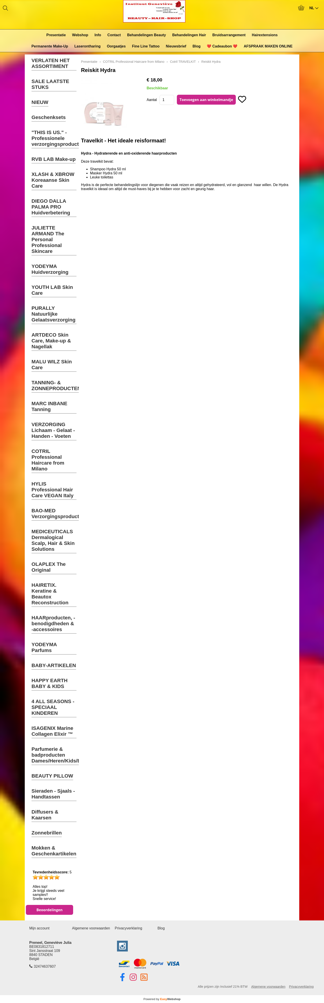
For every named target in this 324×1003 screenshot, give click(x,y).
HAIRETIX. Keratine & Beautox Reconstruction (50, 593)
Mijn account (39, 928)
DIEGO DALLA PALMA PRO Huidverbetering (51, 207)
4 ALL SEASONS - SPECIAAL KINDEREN (53, 707)
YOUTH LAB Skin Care (52, 290)
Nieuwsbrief (176, 46)
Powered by (162, 999)
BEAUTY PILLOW (52, 776)
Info (97, 35)
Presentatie (56, 35)
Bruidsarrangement (229, 35)
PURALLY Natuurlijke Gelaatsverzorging (53, 314)
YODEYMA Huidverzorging (50, 269)
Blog (197, 46)
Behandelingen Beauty (146, 35)
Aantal (152, 100)
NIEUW (40, 102)
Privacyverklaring (128, 928)
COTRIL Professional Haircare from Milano (48, 460)
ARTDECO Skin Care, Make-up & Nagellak (51, 340)
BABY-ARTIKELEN (54, 665)
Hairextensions (265, 35)
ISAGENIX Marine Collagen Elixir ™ (52, 731)
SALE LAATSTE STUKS (50, 84)
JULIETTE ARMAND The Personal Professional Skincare (48, 239)
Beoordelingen (49, 909)
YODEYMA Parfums (44, 647)
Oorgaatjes (116, 46)
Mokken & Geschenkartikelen (54, 851)
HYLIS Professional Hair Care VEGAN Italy (53, 489)
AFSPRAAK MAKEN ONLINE (268, 46)
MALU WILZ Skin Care (52, 364)
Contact (114, 35)
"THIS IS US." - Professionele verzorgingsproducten (58, 138)
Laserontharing (87, 46)
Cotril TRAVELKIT (183, 61)
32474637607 (45, 966)
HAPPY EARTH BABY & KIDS (50, 683)
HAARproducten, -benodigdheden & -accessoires (53, 623)
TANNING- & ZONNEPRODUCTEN (56, 385)
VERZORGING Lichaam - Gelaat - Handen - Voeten (53, 430)
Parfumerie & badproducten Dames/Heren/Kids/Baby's (63, 755)
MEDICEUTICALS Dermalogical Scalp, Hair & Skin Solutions (53, 540)
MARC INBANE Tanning (49, 406)
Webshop (80, 35)
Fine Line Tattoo (146, 46)
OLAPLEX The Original (49, 567)
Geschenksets (49, 117)
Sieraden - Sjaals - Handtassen (53, 794)
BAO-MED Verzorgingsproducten (58, 513)
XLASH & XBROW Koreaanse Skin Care (53, 180)
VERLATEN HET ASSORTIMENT (51, 63)
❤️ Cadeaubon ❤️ (222, 46)
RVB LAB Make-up (54, 159)
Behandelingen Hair (189, 35)
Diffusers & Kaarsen (45, 815)
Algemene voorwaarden (91, 928)
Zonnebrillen (47, 833)
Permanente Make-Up (50, 46)
